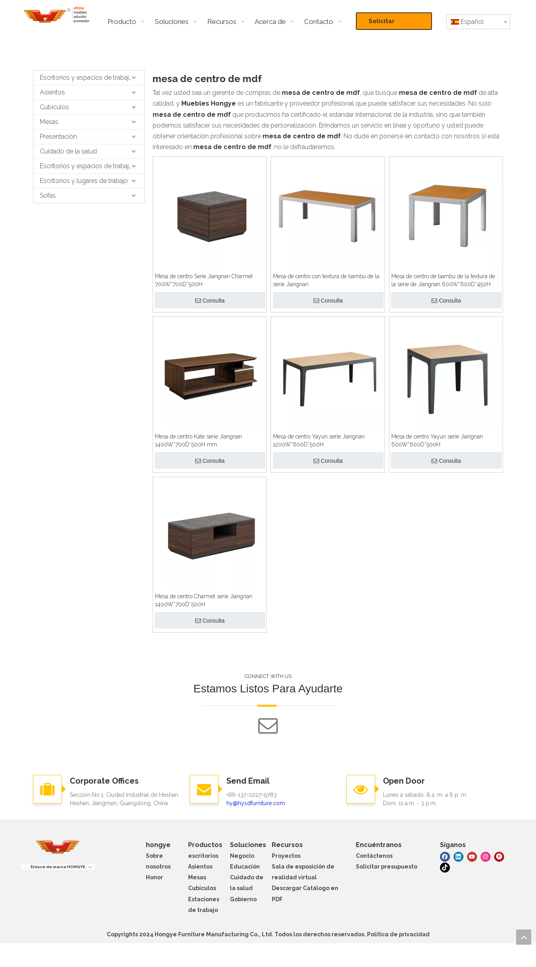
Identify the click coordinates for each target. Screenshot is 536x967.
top (523, 937)
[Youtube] (472, 856)
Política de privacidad (398, 934)
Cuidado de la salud (68, 151)
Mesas (49, 122)
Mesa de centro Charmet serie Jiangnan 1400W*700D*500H (203, 600)
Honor (154, 877)
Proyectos (286, 856)
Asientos (52, 92)
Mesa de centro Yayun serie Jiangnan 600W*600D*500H (437, 440)
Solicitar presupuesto (388, 24)
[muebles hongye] (58, 847)
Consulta (209, 300)
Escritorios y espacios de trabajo (86, 77)
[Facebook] (445, 856)
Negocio (242, 856)
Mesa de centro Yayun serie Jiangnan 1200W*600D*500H (319, 440)
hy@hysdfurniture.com (255, 803)
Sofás (48, 195)
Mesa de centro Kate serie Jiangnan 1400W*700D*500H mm (198, 440)
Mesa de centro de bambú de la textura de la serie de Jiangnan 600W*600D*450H (443, 280)
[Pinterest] (499, 856)
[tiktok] (445, 867)
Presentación (58, 136)
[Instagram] (486, 856)
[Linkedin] (458, 856)
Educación (245, 866)
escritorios (203, 856)
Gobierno (243, 899)
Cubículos (54, 107)
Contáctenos (374, 856)
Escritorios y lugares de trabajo (84, 181)
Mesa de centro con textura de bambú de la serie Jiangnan (326, 280)
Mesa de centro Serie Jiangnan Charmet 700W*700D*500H (204, 280)
